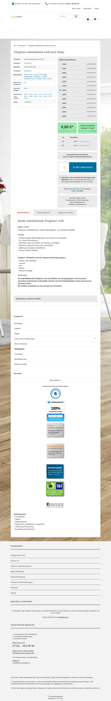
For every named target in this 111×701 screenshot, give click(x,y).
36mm (41, 96)
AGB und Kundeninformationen (21, 566)
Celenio (49, 78)
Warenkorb (87, 8)
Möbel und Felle (20, 364)
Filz (25, 82)
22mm (45, 94)
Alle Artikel (40, 59)
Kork (31, 74)
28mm (31, 96)
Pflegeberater (87, 27)
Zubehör (17, 329)
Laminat (35, 74)
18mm (36, 94)
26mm (26, 96)
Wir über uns (15, 561)
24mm (50, 94)
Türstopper (18, 354)
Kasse (97, 8)
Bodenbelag (20, 35)
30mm (36, 96)
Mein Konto (76, 8)
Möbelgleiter (22, 46)
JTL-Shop (59, 699)
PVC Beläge (43, 74)
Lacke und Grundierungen (55, 338)
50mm (26, 98)
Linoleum (44, 76)
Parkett (26, 74)
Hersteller (37, 35)
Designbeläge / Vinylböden (32, 76)
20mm (41, 94)
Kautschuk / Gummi (30, 78)
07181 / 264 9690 (77, 191)
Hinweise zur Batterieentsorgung (21, 582)
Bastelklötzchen (20, 359)
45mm (50, 96)
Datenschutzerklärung (18, 577)
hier (98, 688)
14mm (26, 94)
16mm (31, 94)
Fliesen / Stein (41, 78)
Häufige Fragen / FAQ (18, 555)
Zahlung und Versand (53, 27)
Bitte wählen (55, 380)
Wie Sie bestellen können (25, 27)
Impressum (14, 588)
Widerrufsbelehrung (17, 571)
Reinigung (18, 323)
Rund (25, 88)
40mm (45, 96)
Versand (94, 131)
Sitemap (13, 593)
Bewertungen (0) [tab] (43, 213)
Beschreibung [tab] (23, 213)
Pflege (16, 334)
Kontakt (72, 27)
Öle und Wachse (20, 344)
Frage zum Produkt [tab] (65, 213)
